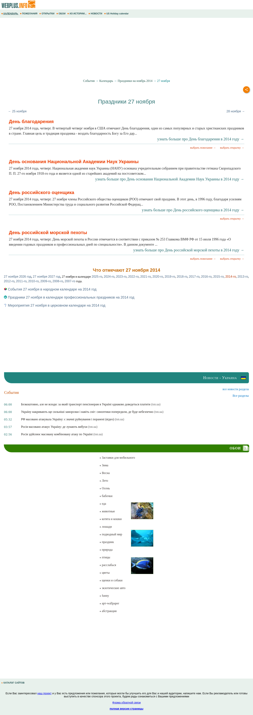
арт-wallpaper (109, 603)
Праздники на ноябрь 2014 (135, 80)
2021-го (145, 276)
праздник (106, 542)
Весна (104, 473)
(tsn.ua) (155, 404)
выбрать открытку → (232, 147)
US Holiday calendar (116, 13)
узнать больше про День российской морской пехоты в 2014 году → (188, 250)
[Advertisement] (115, 48)
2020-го (157, 276)
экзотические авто (112, 588)
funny (104, 595)
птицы (104, 557)
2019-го (170, 276)
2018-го (182, 276)
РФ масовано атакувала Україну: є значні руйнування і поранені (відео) (67, 419)
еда (102, 503)
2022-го (133, 276)
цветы (104, 572)
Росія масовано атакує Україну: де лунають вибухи (54, 426)
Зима (103, 465)
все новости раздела (236, 389)
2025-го (97, 276)
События (89, 80)
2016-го (206, 276)
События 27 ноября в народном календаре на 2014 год (50, 289)
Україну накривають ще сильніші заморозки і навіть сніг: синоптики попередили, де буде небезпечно (87, 411)
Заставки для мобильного (117, 457)
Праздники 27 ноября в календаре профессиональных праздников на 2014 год (69, 297)
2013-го (242, 276)
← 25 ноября (17, 111)
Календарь (106, 80)
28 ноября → (236, 111)
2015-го (218, 276)
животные (107, 511)
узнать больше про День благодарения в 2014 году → (200, 139)
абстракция (108, 611)
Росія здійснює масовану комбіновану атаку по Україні (57, 434)
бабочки (105, 496)
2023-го (121, 276)
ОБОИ (61, 13)
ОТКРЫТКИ (47, 13)
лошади (105, 526)
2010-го (33, 281)
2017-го (194, 276)
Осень (104, 488)
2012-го (9, 281)
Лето (103, 480)
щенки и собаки (110, 580)
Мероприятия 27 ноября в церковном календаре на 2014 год (54, 305)
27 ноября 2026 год (17, 276)
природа (105, 549)
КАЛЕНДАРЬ (10, 13)
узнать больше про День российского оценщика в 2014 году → (193, 210)
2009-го (45, 281)
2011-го (21, 281)
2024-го (109, 276)
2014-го (230, 276)
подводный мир (110, 534)
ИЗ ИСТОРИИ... (77, 13)
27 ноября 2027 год (46, 276)
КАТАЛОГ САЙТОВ (13, 682)
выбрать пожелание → (203, 147)
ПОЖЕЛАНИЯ (29, 13)
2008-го (57, 281)
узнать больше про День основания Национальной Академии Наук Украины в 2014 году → (169, 179)
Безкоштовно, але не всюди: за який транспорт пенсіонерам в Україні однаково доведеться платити (85, 404)
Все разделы (241, 395)
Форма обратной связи (126, 702)
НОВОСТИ (95, 13)
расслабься (107, 565)
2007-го (70, 281)
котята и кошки (110, 519)
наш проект (44, 693)
